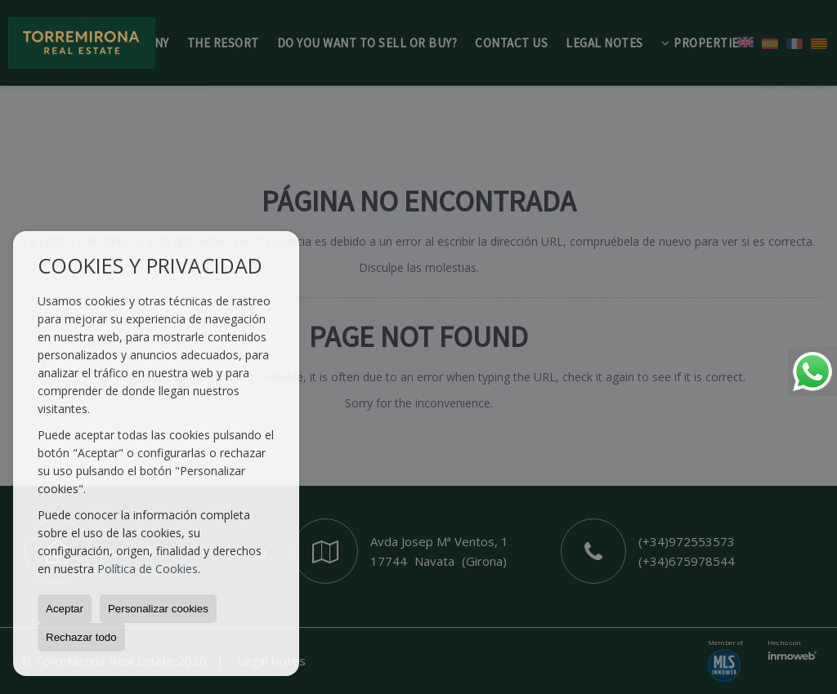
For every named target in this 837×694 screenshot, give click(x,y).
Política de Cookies (147, 568)
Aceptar (64, 609)
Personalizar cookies (158, 609)
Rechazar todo (81, 637)
